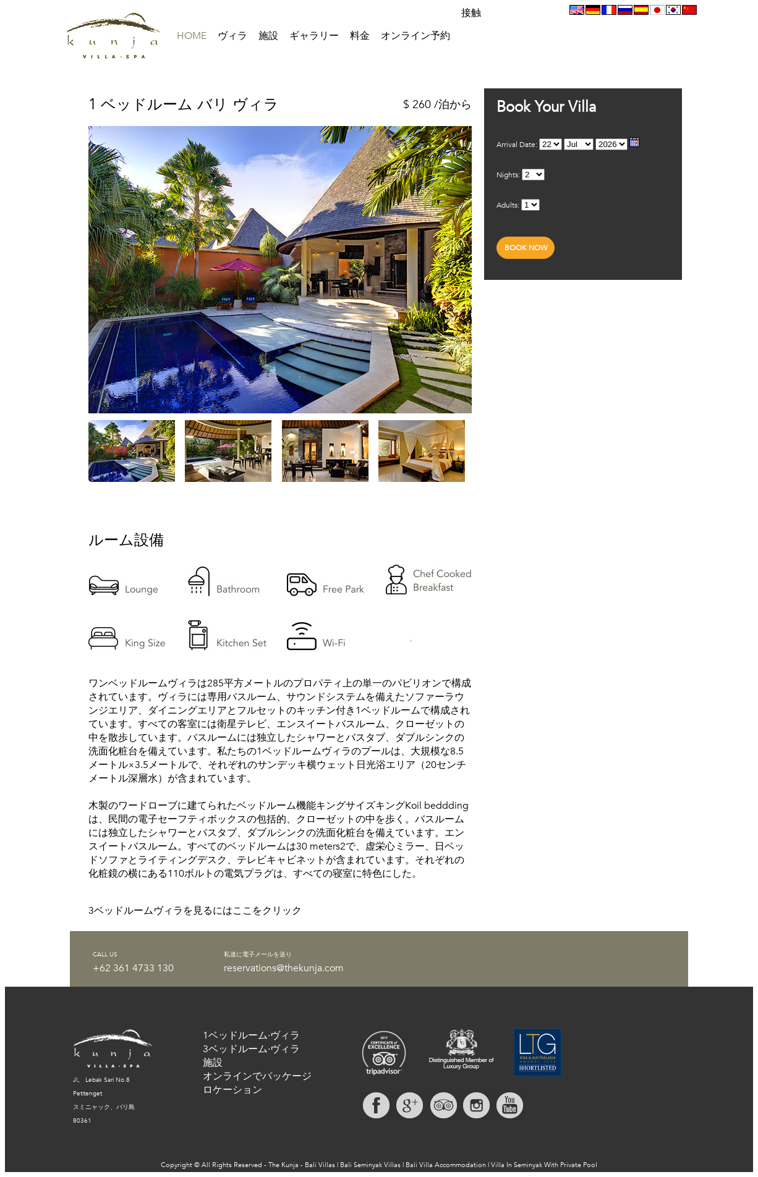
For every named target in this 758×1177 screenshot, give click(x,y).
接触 (471, 13)
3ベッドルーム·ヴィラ (251, 1049)
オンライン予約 (415, 36)
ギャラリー (314, 36)
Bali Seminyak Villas (370, 1165)
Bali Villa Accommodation (446, 1165)
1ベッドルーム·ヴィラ (251, 1035)
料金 (360, 36)
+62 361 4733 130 (133, 968)
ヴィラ (232, 36)
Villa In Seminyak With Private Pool (544, 1165)
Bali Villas (320, 1165)
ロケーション (232, 1090)
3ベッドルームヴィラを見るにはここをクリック (195, 911)
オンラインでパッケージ (257, 1076)
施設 (268, 36)
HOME (192, 36)
